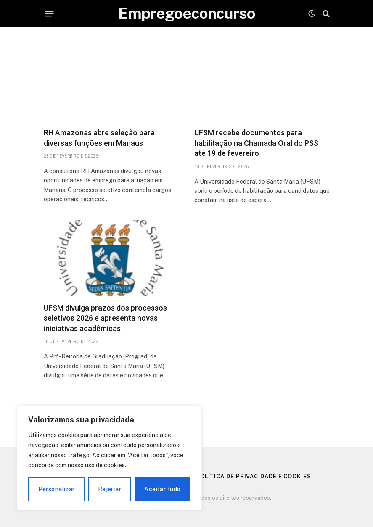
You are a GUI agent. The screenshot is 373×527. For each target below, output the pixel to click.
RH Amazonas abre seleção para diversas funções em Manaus (99, 137)
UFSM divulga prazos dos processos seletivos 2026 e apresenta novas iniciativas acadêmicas (105, 318)
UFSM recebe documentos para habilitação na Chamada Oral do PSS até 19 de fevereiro (256, 143)
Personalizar (56, 489)
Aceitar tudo (162, 489)
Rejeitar (109, 489)
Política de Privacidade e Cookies (253, 476)
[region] (109, 458)
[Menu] (49, 13)
